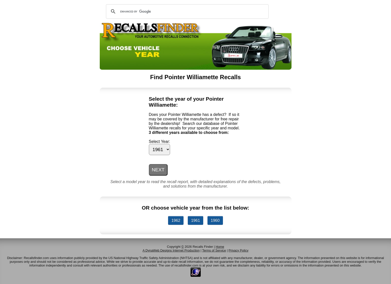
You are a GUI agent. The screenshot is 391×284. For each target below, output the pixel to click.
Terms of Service (214, 250)
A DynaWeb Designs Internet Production (171, 250)
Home (220, 247)
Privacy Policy (239, 250)
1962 (175, 220)
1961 (195, 220)
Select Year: (159, 141)
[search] (186, 11)
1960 (215, 220)
